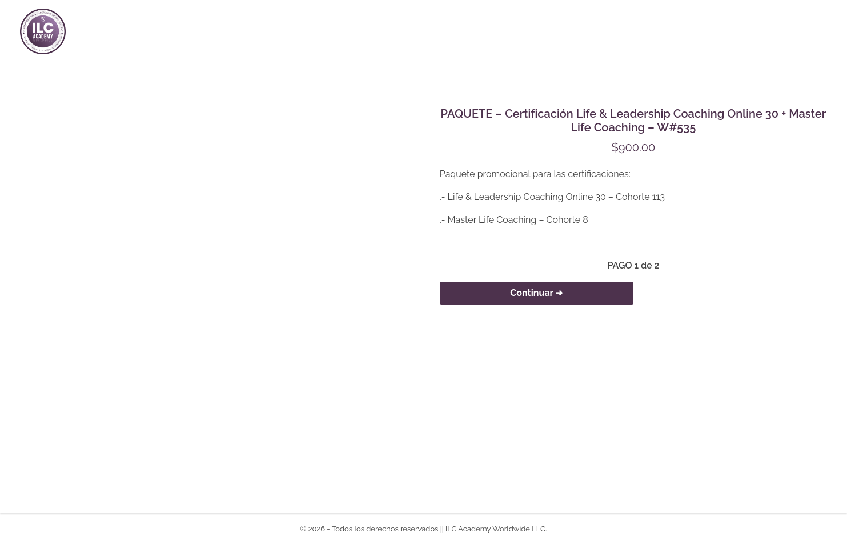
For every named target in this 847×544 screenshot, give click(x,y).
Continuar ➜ (536, 292)
